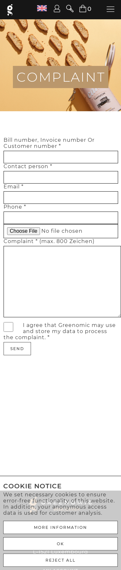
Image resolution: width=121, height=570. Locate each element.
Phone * (15, 207)
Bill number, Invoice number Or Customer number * (49, 143)
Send (17, 348)
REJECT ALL (60, 560)
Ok (60, 543)
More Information (60, 527)
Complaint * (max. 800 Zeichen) (49, 241)
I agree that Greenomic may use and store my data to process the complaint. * (60, 331)
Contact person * (28, 166)
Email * (14, 187)
